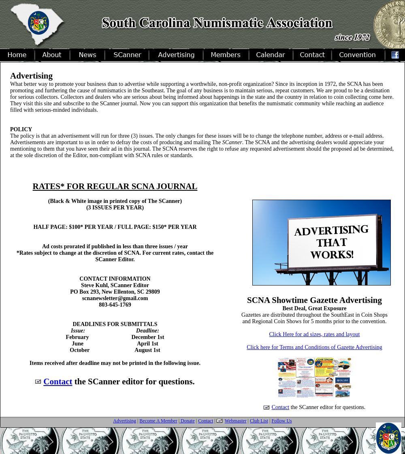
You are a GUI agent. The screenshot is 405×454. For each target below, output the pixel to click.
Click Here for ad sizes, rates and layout (314, 334)
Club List (259, 421)
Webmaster (236, 421)
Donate (187, 421)
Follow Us (281, 421)
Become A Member (158, 421)
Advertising (124, 421)
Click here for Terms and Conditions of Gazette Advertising (314, 347)
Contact (57, 381)
